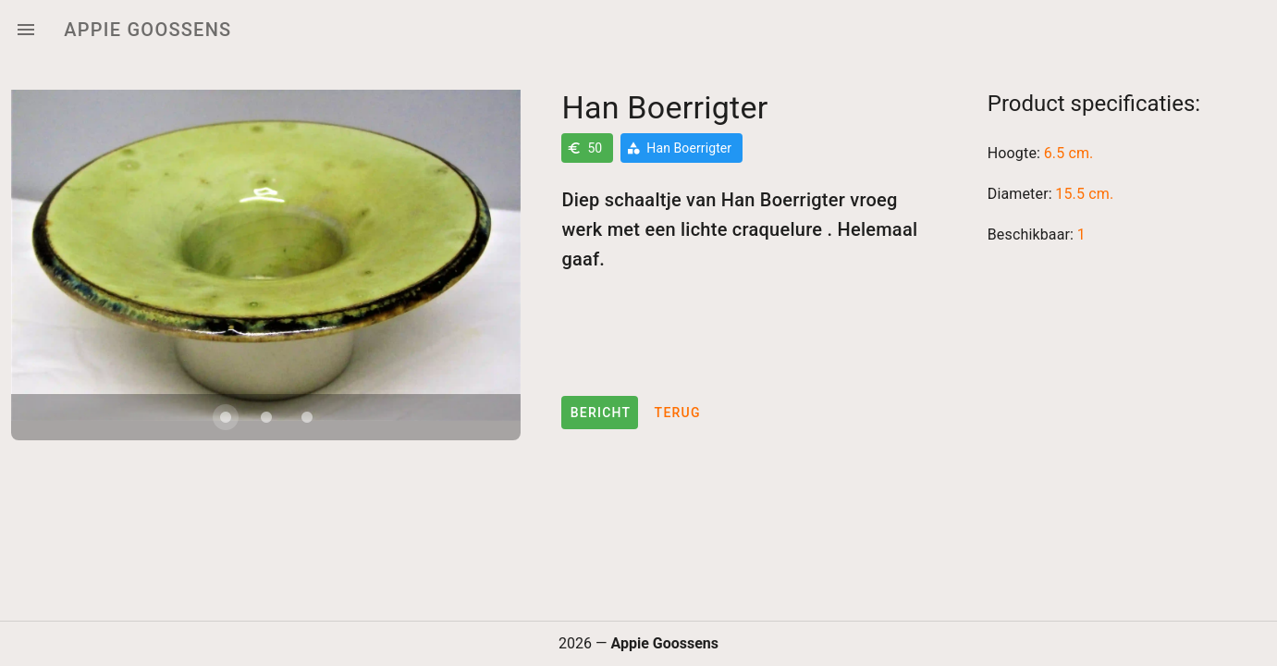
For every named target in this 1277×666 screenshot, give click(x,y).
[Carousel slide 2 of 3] (266, 417)
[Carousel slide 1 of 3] (226, 417)
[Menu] (26, 29)
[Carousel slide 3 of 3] (307, 417)
